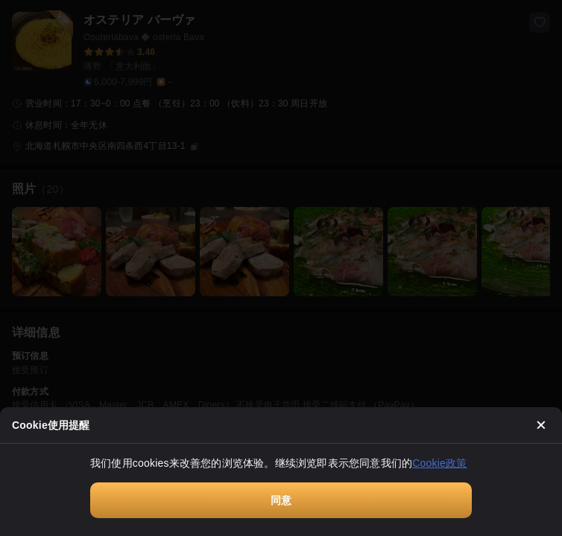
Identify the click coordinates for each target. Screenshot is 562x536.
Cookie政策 (439, 463)
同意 (281, 500)
